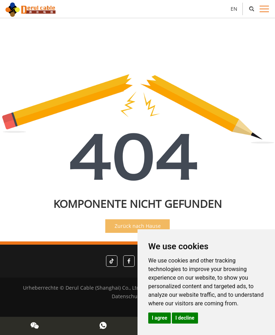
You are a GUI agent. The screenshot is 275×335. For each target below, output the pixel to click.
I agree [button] (159, 318)
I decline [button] (184, 318)
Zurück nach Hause (138, 225)
